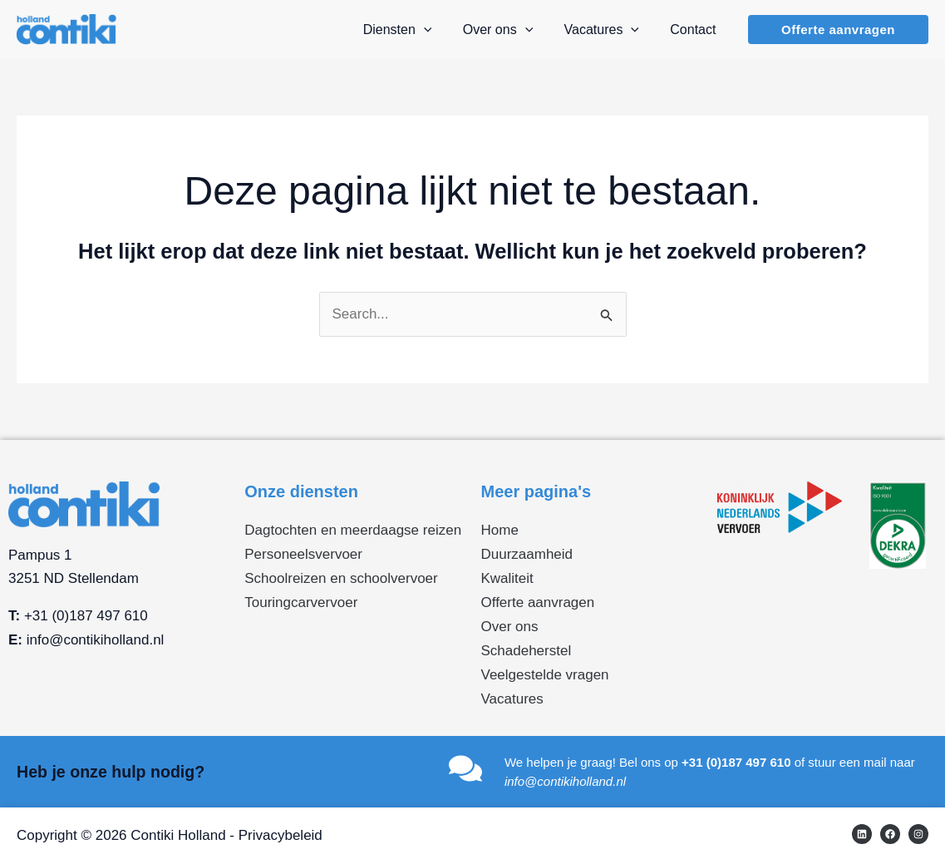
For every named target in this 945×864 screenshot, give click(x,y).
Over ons (510, 626)
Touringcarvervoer (300, 602)
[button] (838, 29)
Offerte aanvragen (538, 602)
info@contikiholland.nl (96, 640)
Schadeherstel (526, 651)
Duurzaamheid (527, 554)
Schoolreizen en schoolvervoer (340, 578)
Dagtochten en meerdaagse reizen (352, 530)
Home (500, 530)
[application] (439, 30)
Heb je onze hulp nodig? (113, 772)
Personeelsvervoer (303, 554)
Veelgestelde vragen (545, 675)
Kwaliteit (507, 578)
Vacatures (512, 699)
